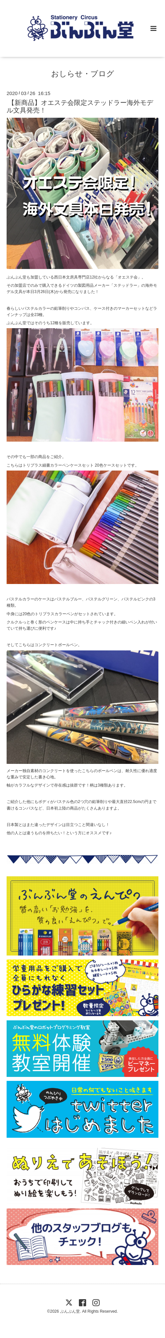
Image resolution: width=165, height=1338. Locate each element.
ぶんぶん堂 (70, 1311)
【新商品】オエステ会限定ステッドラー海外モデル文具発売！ (80, 106)
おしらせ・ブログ (82, 73)
